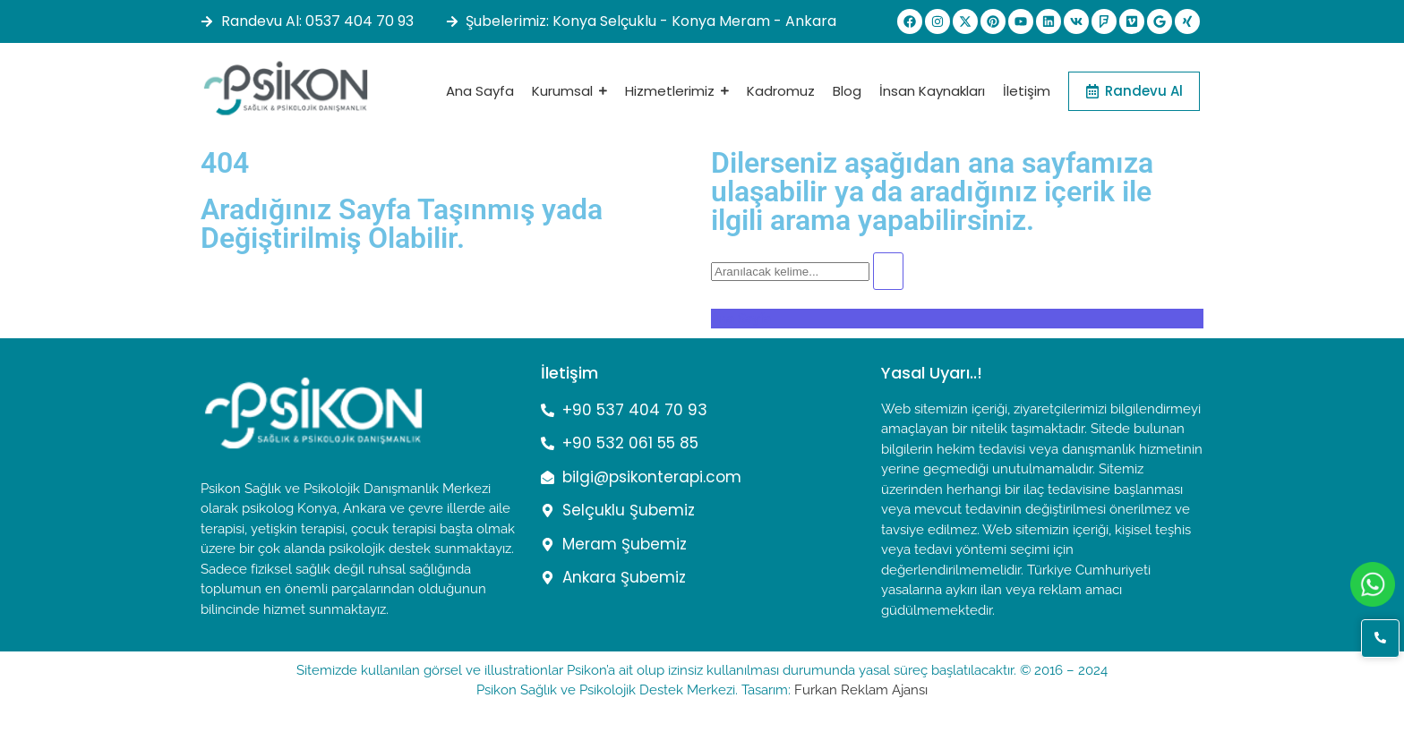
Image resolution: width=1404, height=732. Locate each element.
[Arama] (790, 271)
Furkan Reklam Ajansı (861, 690)
